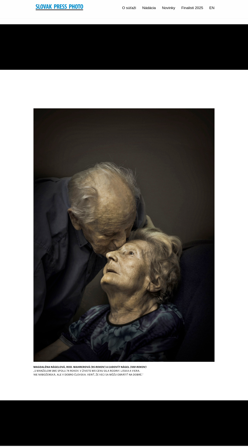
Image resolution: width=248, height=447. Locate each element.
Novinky (168, 8)
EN (211, 8)
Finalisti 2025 (192, 8)
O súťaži (129, 8)
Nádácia (149, 8)
